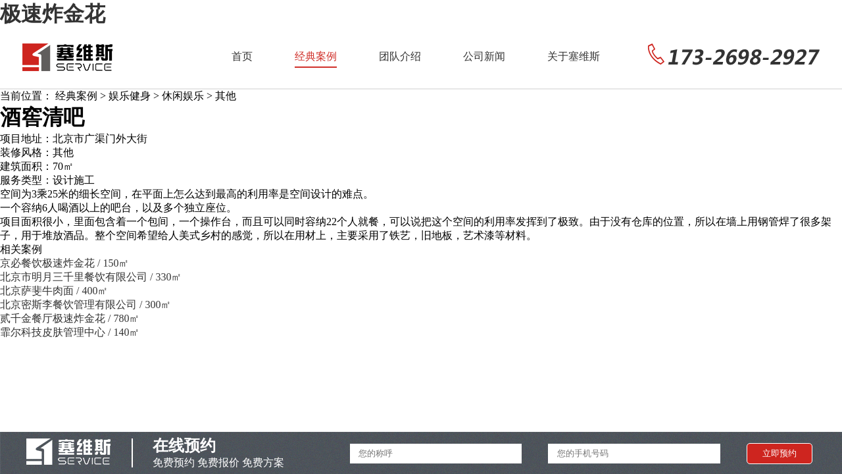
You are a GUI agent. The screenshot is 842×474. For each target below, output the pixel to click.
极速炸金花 (52, 14)
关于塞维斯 (573, 56)
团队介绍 (400, 56)
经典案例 (316, 56)
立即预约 (779, 453)
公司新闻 (484, 56)
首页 (242, 56)
